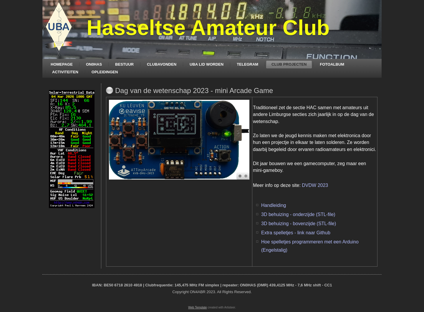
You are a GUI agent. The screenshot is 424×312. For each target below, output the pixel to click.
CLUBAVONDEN (161, 64)
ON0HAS (94, 64)
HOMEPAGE (62, 64)
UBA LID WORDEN (206, 64)
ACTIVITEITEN (65, 72)
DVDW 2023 (315, 185)
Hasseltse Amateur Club (208, 27)
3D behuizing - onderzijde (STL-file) (299, 214)
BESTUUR (124, 64)
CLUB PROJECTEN (289, 64)
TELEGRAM (247, 64)
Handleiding (273, 205)
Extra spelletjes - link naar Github (295, 232)
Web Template (197, 307)
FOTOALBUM (332, 64)
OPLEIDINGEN (105, 72)
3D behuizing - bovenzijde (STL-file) (298, 223)
